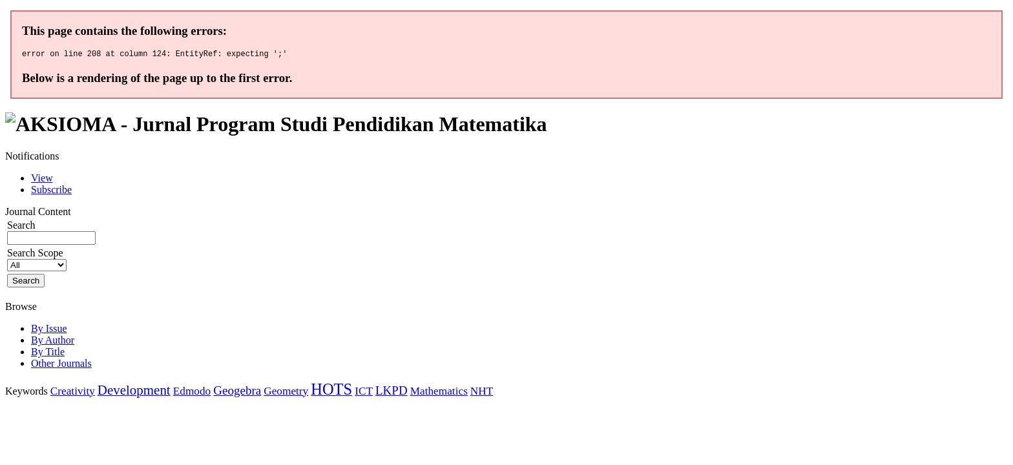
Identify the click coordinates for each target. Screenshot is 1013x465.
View (42, 179)
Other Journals (61, 365)
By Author (52, 341)
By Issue (49, 330)
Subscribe (51, 191)
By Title (48, 353)
